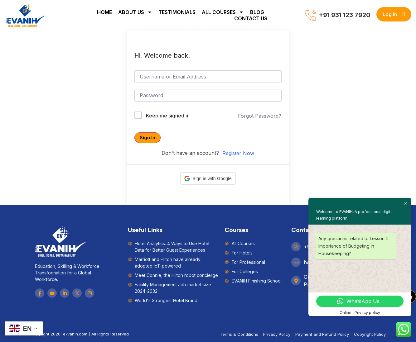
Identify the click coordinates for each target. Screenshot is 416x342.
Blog (257, 12)
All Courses (223, 12)
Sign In (147, 137)
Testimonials (177, 12)
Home (104, 12)
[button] (207, 178)
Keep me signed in (168, 115)
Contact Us (250, 18)
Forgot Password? (259, 116)
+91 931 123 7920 (344, 15)
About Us (135, 12)
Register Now (238, 153)
